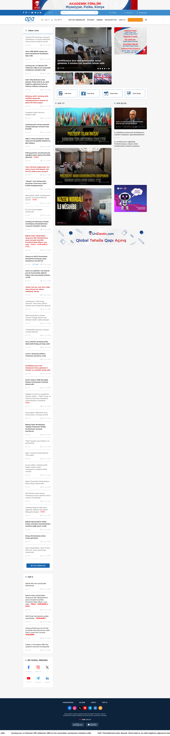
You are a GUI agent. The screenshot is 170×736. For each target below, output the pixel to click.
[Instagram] (26, 13)
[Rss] (40, 13)
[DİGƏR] (145, 20)
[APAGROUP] (85, 719)
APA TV (122, 20)
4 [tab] (104, 68)
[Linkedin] (38, 13)
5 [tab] (106, 68)
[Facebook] (23, 13)
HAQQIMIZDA (68, 702)
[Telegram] (35, 13)
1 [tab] (98, 68)
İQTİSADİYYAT (111, 20)
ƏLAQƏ (82, 702)
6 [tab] (109, 68)
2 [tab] (100, 68)
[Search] (95, 13)
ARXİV (93, 702)
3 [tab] (102, 68)
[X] (29, 13)
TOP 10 (104, 702)
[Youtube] (32, 13)
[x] (80, 708)
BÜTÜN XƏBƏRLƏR (77, 20)
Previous (58, 49)
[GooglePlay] (78, 725)
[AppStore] (92, 725)
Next (108, 49)
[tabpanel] (83, 49)
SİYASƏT (90, 20)
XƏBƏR (99, 20)
